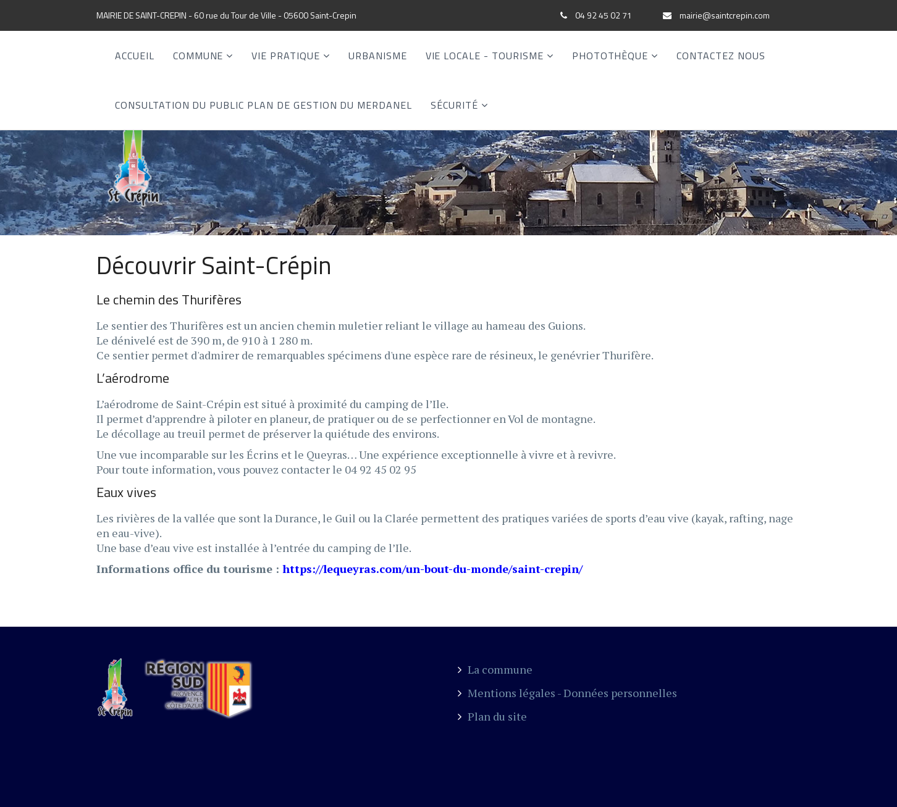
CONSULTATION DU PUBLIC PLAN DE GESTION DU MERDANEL (263, 105)
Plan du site (492, 716)
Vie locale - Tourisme (485, 55)
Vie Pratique (285, 55)
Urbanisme (377, 55)
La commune (495, 669)
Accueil (134, 55)
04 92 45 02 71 (603, 15)
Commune (198, 55)
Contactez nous (720, 55)
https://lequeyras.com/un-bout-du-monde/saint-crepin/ (432, 568)
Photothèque (610, 55)
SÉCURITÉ (454, 105)
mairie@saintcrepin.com (725, 15)
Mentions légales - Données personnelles (567, 692)
